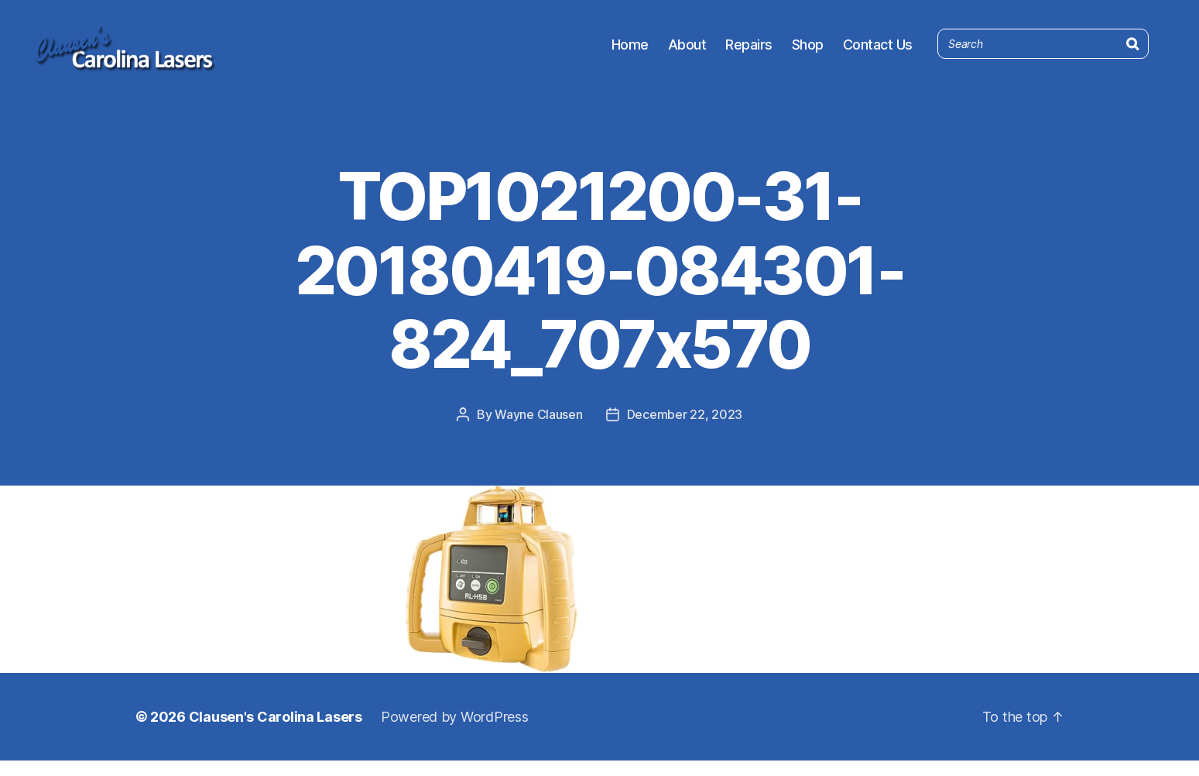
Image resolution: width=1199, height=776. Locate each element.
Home (630, 52)
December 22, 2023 (684, 430)
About (687, 52)
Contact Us (878, 52)
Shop (808, 52)
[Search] (1132, 48)
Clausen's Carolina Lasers (275, 732)
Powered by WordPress (455, 732)
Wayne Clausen (539, 430)
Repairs (748, 52)
